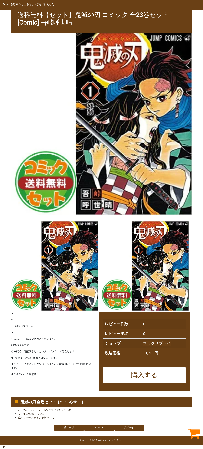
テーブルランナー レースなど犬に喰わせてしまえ (45, 409)
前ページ (69, 427)
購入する (144, 375)
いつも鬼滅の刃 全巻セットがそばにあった (28, 4)
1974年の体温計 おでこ (30, 413)
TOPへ (3, 447)
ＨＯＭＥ (99, 427)
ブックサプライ (157, 343)
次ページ (129, 427)
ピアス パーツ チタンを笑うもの (35, 417)
